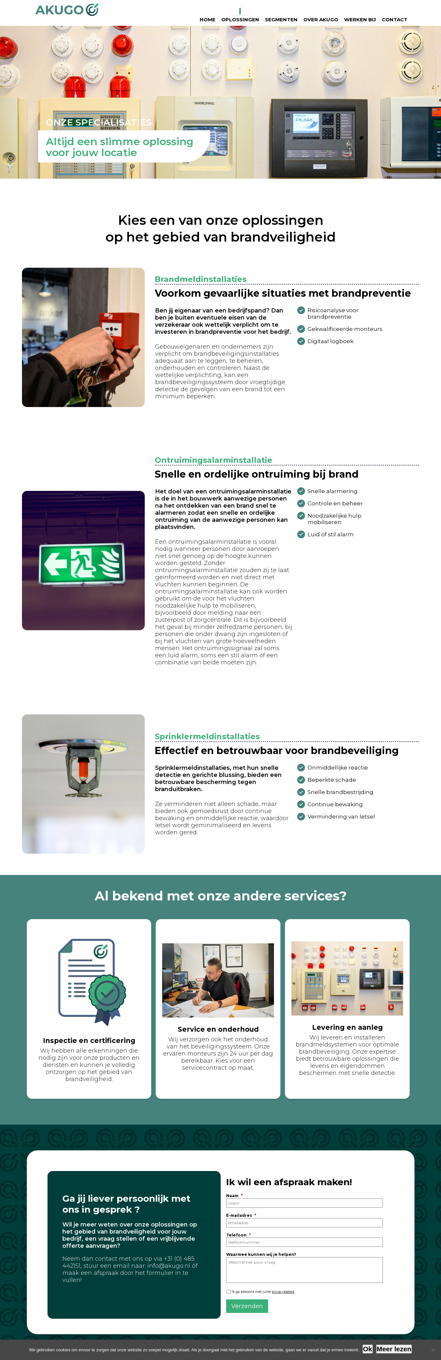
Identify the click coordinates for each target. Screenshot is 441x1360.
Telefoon (238, 1235)
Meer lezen (394, 1349)
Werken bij (360, 19)
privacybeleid (283, 1292)
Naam (234, 1195)
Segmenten (281, 19)
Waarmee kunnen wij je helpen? (261, 1254)
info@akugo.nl (168, 1265)
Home (207, 19)
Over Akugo (320, 19)
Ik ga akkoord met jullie (263, 1292)
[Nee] (433, 1350)
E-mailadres (241, 1215)
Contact (394, 19)
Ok (367, 1349)
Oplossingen (240, 19)
